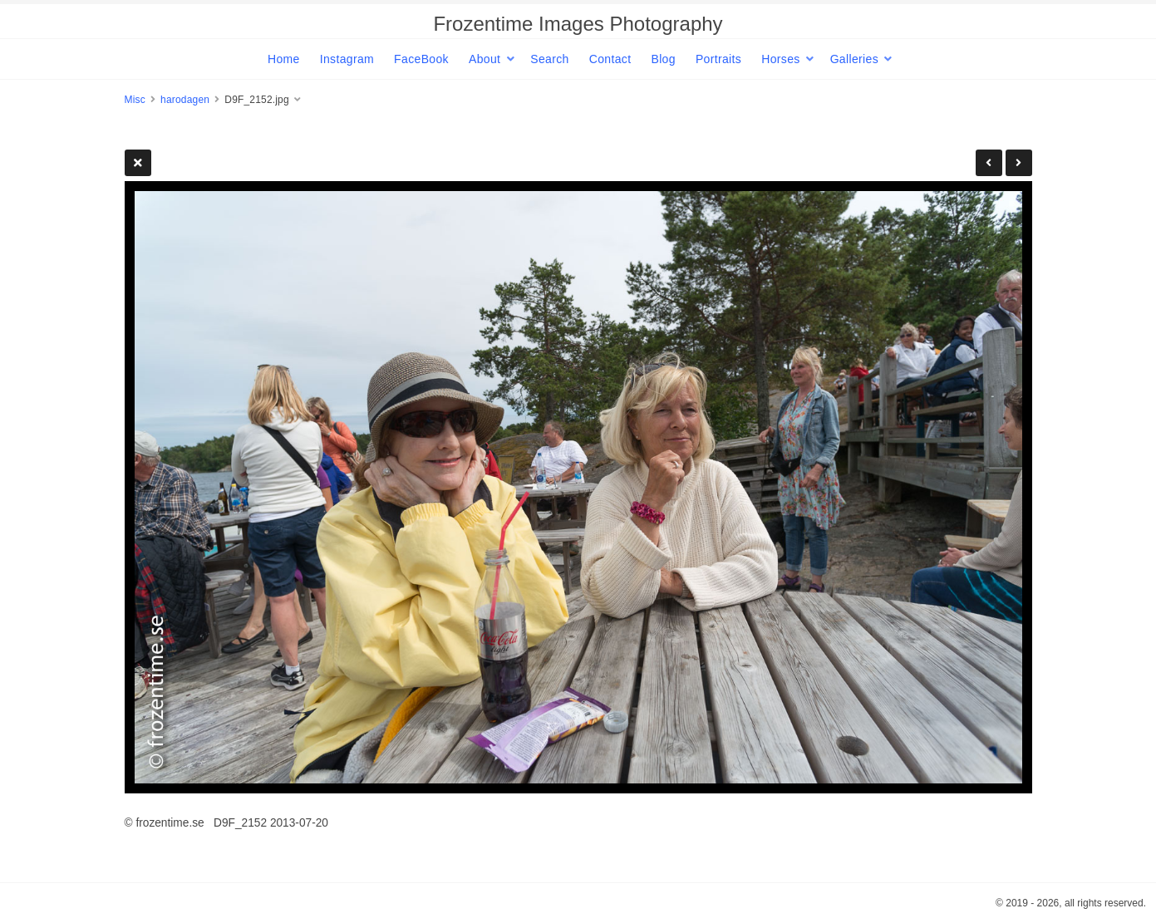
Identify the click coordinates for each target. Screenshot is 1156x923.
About (484, 59)
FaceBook (421, 59)
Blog (663, 59)
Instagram (347, 59)
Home (284, 59)
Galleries (854, 59)
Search (549, 59)
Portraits (718, 59)
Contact (610, 59)
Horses (780, 59)
